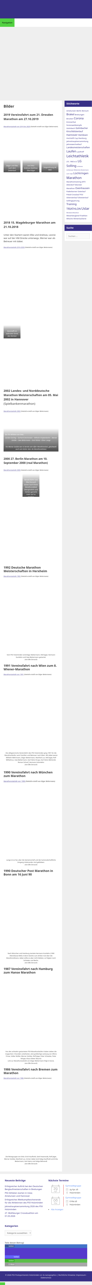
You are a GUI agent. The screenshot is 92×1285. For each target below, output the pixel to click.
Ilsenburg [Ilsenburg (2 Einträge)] (82, 138)
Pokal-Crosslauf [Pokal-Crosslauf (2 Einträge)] (73, 194)
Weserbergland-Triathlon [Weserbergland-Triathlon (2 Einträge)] (76, 215)
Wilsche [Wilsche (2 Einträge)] (69, 218)
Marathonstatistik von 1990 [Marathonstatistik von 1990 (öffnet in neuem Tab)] (14, 781)
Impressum (81, 1275)
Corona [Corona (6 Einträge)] (79, 118)
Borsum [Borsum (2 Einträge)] (85, 111)
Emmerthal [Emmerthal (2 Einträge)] (71, 122)
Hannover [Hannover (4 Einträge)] (72, 134)
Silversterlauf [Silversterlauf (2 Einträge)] (72, 197)
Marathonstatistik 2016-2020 (14, 247)
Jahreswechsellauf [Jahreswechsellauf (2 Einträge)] (74, 144)
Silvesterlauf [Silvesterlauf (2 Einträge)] (83, 197)
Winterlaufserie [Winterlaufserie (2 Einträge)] (79, 218)
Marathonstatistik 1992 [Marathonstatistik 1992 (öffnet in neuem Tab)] (12, 576)
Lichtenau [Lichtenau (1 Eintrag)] (80, 166)
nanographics (50, 1275)
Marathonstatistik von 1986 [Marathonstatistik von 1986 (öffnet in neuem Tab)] (14, 1078)
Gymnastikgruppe (73, 1186)
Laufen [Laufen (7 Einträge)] (71, 151)
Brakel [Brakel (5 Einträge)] (70, 114)
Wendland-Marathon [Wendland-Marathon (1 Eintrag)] (72, 213)
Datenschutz (46, 1277)
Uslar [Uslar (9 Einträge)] (85, 208)
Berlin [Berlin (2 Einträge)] (79, 111)
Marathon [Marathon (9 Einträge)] (74, 177)
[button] (9, 1246)
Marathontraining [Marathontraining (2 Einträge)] (73, 182)
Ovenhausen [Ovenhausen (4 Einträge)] (82, 188)
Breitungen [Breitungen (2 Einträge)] (79, 114)
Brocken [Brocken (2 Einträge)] (69, 118)
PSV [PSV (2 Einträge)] (81, 194)
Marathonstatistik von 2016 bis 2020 (17, 126)
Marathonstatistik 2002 (12, 411)
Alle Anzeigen (57, 1209)
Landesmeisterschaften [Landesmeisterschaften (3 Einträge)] (78, 147)
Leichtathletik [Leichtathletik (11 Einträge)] (77, 156)
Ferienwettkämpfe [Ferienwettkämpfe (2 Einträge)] (74, 125)
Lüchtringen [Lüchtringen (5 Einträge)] (80, 173)
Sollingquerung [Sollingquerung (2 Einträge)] (72, 200)
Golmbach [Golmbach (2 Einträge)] (70, 128)
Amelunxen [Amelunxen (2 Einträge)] (71, 111)
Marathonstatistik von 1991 (14, 674)
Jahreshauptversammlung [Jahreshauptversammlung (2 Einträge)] (77, 141)
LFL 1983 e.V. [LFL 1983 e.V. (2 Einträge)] (71, 161)
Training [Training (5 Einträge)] (71, 204)
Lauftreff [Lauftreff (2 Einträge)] (80, 151)
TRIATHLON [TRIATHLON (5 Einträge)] (73, 208)
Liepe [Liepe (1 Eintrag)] (71, 174)
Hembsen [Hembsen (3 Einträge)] (83, 134)
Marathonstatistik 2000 (12, 470)
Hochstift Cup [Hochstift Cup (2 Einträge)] (72, 138)
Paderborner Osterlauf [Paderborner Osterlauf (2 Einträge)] (76, 191)
